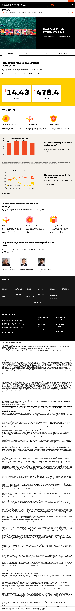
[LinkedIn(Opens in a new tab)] (6, 332)
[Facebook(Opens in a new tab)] (3, 332)
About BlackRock (64, 288)
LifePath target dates (29, 288)
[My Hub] (5, 12)
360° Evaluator (40, 289)
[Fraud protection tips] (46, 317)
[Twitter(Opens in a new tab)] (9, 332)
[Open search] (68, 13)
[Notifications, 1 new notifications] (72, 12)
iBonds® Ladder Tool (41, 293)
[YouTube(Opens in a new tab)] (12, 332)
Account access (52, 293)
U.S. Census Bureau (6, 193)
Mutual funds (4, 289)
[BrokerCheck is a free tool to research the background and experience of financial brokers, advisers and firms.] (64, 324)
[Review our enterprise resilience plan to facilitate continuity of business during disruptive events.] (64, 322)
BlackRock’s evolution (65, 289)
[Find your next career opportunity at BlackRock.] (46, 320)
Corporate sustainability (66, 290)
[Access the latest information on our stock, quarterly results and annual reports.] (46, 324)
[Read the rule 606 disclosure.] (64, 327)
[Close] (73, 608)
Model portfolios (5, 290)
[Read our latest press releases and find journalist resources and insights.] (46, 322)
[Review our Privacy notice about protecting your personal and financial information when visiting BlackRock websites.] (64, 320)
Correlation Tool (41, 294)
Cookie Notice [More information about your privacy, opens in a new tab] (41, 609)
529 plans (4, 294)
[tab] (10, 54)
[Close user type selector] (72, 5)
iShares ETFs (4, 288)
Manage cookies (59, 331)
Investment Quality (41, 290)
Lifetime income (28, 289)
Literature (51, 288)
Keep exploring (37, 302)
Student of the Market (18, 289)
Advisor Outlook (16, 290)
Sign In (71, 1)
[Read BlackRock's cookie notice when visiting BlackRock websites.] (64, 329)
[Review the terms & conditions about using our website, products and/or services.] (64, 317)
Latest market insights (18, 288)
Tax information (52, 289)
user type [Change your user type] (24, 5)
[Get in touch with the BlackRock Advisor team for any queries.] (46, 327)
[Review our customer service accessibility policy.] (46, 329)
